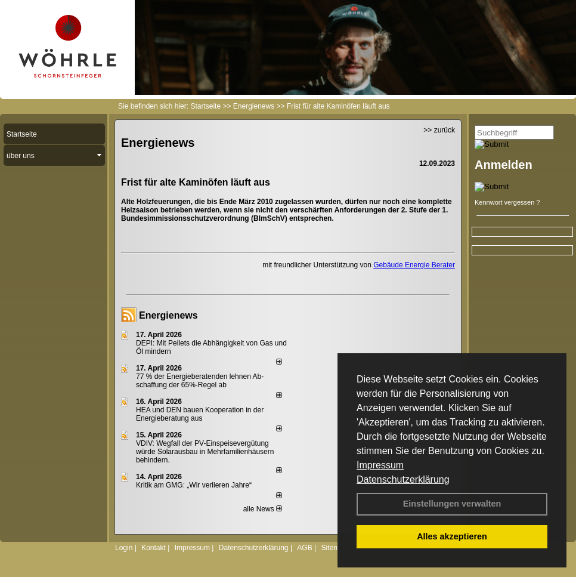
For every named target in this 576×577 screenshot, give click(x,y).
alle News (262, 509)
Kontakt (153, 548)
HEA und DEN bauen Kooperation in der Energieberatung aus (200, 414)
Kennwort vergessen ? (507, 202)
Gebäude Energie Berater (414, 265)
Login (123, 548)
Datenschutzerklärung (403, 479)
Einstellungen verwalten (452, 503)
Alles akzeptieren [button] (452, 536)
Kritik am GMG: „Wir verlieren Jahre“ (194, 485)
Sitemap (334, 548)
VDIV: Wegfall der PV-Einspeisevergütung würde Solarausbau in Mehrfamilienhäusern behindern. (205, 451)
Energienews (168, 315)
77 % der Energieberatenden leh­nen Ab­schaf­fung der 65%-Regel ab (200, 380)
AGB (304, 548)
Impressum (380, 465)
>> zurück (439, 130)
